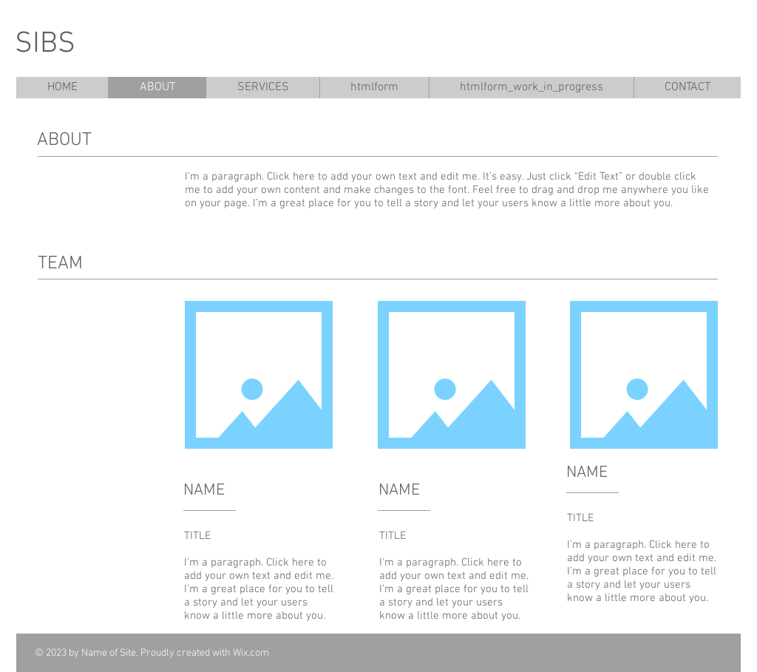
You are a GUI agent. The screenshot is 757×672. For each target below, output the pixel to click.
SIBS (45, 44)
